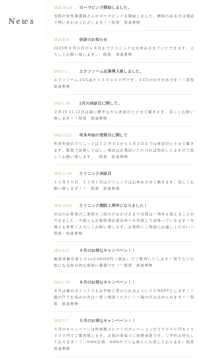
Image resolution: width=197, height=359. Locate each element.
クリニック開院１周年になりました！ (113, 205)
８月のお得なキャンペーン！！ (107, 282)
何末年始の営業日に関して (103, 135)
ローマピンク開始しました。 (105, 7)
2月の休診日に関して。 (100, 103)
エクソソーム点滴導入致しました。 (111, 71)
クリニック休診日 (95, 173)
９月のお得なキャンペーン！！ (107, 250)
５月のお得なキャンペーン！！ (107, 320)
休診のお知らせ (93, 39)
